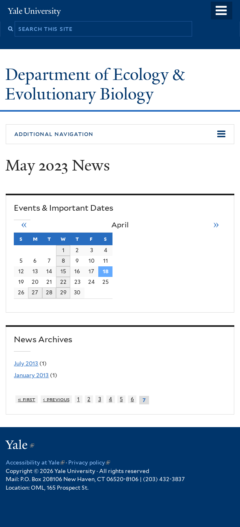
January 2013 (31, 375)
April (120, 224)
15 (63, 271)
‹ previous (56, 399)
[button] (120, 134)
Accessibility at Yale (35, 462)
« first (26, 399)
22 (63, 282)
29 (63, 292)
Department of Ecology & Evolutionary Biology (94, 84)
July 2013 (26, 363)
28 (49, 292)
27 (35, 292)
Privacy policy (89, 462)
